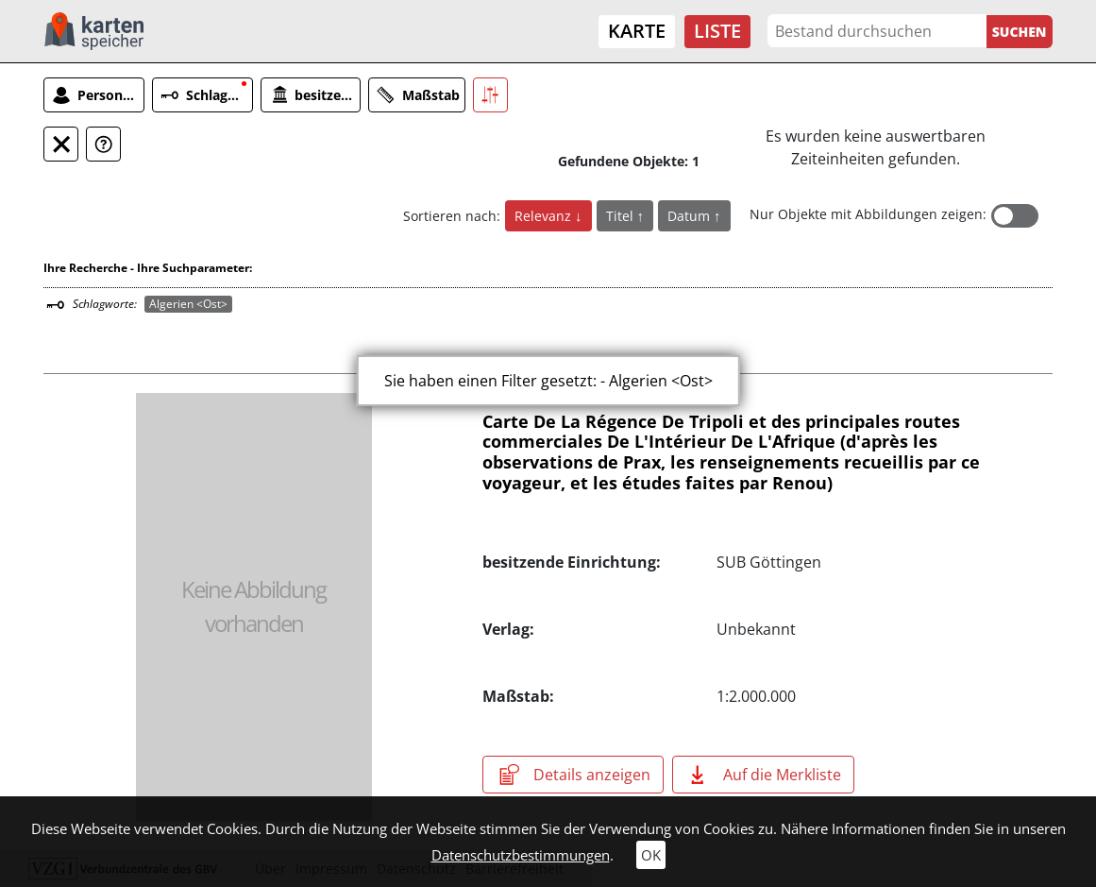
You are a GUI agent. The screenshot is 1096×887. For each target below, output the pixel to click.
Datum (690, 216)
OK (651, 854)
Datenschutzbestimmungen (520, 854)
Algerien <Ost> (188, 304)
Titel (621, 216)
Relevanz (544, 216)
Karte (637, 30)
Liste (717, 30)
